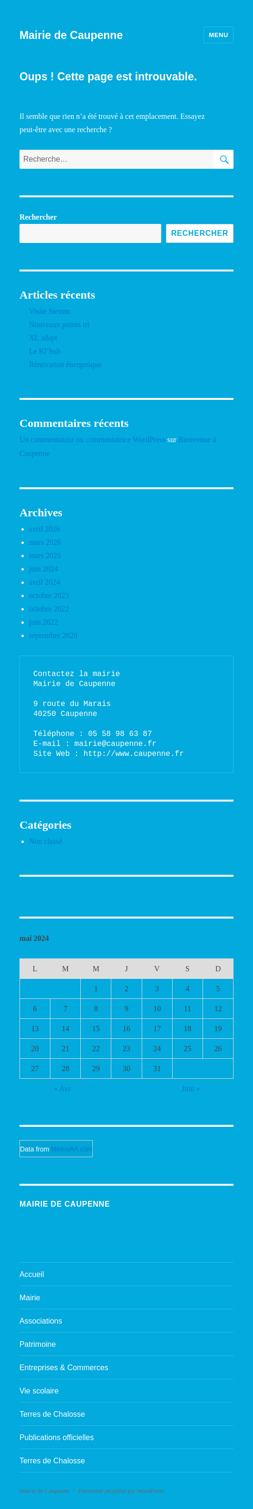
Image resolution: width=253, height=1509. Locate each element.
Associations (40, 1321)
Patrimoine (37, 1344)
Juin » (191, 1088)
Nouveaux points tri (59, 324)
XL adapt (43, 338)
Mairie (29, 1298)
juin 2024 (43, 569)
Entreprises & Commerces (63, 1368)
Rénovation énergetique (65, 364)
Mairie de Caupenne (71, 35)
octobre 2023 (49, 595)
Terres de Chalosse (52, 1414)
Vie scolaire (38, 1391)
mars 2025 (45, 555)
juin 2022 (43, 622)
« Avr (62, 1088)
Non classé (45, 841)
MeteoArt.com (71, 1149)
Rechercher (38, 217)
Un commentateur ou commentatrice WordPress (92, 439)
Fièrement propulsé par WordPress (121, 1490)
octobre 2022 (49, 609)
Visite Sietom (49, 311)
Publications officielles (56, 1437)
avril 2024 (44, 582)
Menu (218, 35)
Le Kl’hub (44, 351)
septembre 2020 (53, 635)
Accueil (31, 1274)
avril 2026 (44, 529)
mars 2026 (45, 542)
